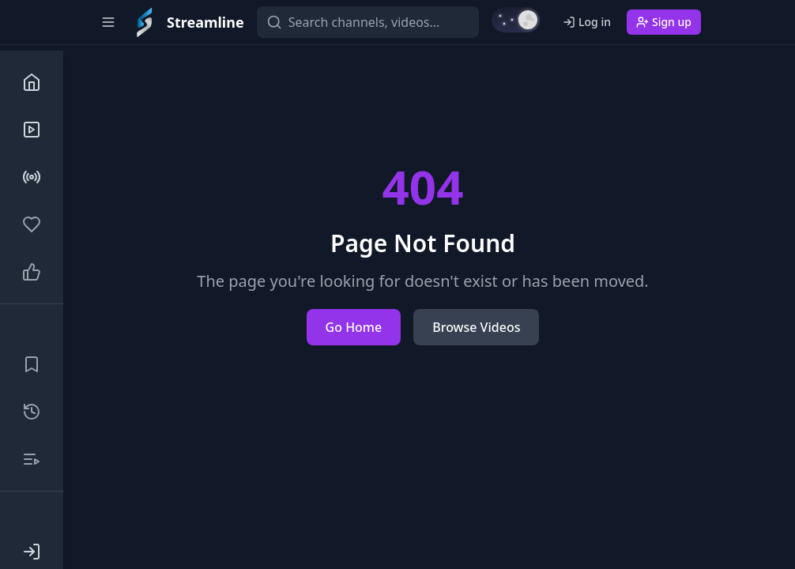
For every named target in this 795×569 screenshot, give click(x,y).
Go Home (354, 327)
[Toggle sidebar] (108, 22)
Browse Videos (476, 327)
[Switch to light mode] (516, 19)
